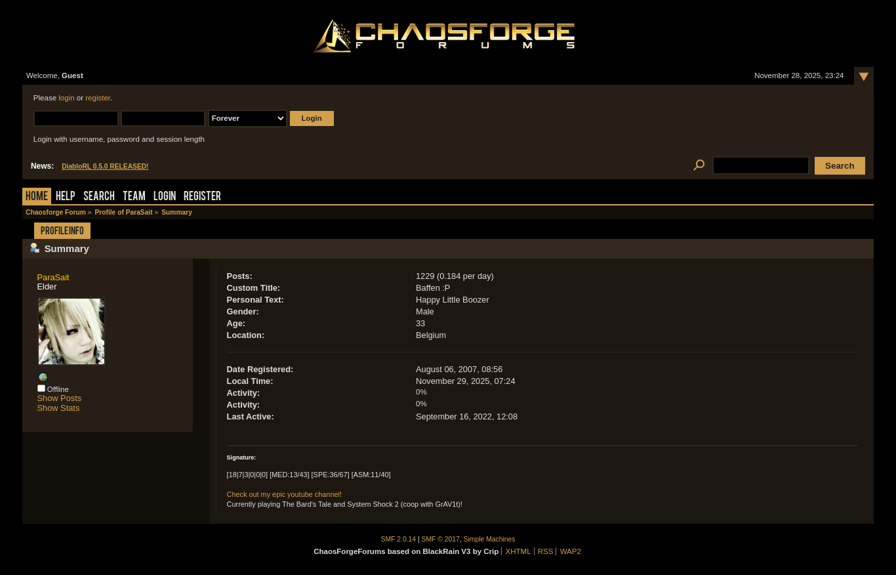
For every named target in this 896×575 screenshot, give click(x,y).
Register (202, 197)
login (66, 98)
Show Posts (59, 398)
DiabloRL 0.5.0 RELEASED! (105, 166)
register (97, 98)
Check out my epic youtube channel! (284, 494)
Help (65, 197)
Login (164, 197)
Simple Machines (490, 539)
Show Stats (58, 408)
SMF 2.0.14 (399, 539)
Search (99, 197)
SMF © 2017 (441, 539)
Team (134, 197)
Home (37, 197)
